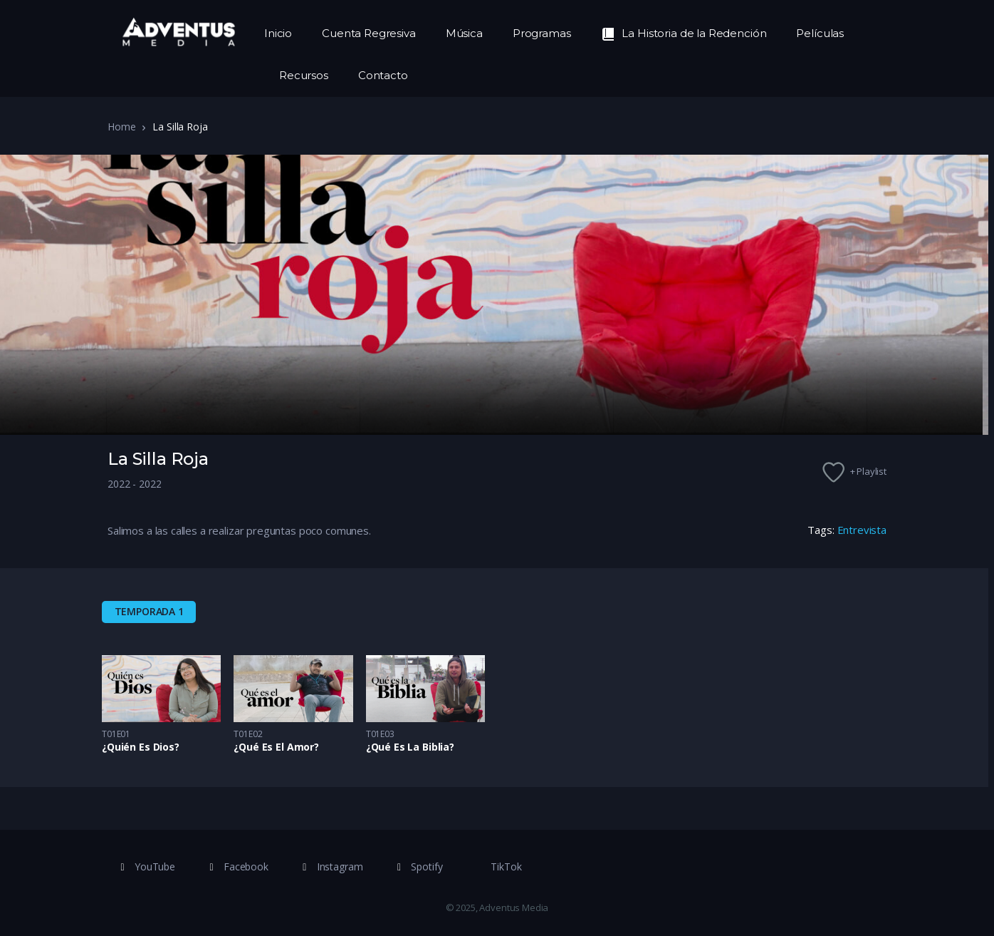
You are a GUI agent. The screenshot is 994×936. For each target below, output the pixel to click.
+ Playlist (868, 471)
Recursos (303, 75)
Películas (820, 33)
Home (121, 126)
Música (464, 33)
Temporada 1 (149, 611)
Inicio (278, 33)
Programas (542, 33)
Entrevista (862, 530)
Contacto (383, 75)
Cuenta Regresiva (369, 33)
